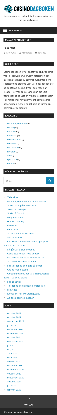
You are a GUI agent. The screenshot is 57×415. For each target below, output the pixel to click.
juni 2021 (11, 345)
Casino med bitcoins (17, 269)
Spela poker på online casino (22, 205)
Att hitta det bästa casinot (20, 233)
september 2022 (15, 321)
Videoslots (12, 197)
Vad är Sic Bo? (14, 237)
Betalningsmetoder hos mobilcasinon (26, 201)
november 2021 (15, 333)
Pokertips (9, 47)
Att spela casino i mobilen (20, 297)
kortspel (42, 52)
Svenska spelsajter (16, 209)
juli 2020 (11, 385)
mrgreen (11, 143)
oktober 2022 (14, 317)
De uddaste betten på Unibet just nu (25, 257)
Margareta (27, 52)
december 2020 (15, 365)
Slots (9, 155)
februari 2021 (13, 361)
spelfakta (12, 159)
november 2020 (15, 369)
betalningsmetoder (17, 123)
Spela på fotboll (15, 213)
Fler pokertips (14, 281)
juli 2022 (11, 325)
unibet (10, 163)
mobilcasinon (14, 139)
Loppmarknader (15, 217)
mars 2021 (12, 357)
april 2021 (12, 353)
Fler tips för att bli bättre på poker (24, 265)
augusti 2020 (14, 381)
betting (11, 127)
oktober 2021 (14, 337)
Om (28, 398)
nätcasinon (13, 147)
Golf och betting (15, 221)
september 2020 (15, 377)
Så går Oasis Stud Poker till (21, 249)
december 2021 (15, 329)
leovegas (12, 135)
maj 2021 (11, 349)
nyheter (11, 151)
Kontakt (28, 405)
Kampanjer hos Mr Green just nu (23, 293)
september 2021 (15, 341)
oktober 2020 (14, 373)
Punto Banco (13, 229)
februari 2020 (14, 389)
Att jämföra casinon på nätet (21, 261)
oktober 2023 (14, 313)
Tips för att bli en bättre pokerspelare (26, 285)
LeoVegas (12, 289)
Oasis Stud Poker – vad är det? (23, 253)
